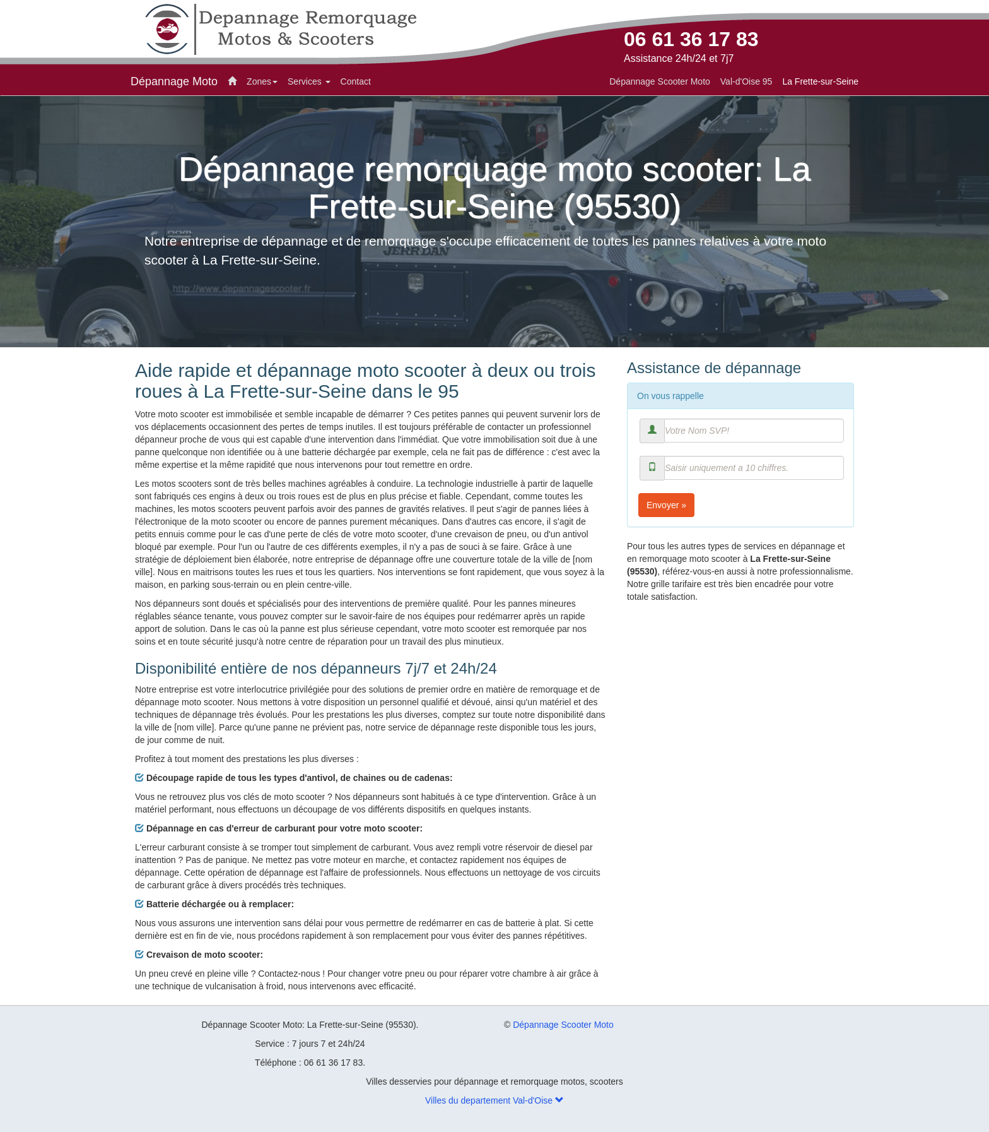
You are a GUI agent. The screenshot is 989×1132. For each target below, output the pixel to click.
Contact (356, 81)
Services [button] (309, 81)
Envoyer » (666, 505)
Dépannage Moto (174, 81)
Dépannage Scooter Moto (563, 1025)
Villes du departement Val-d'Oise (494, 1100)
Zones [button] (262, 81)
